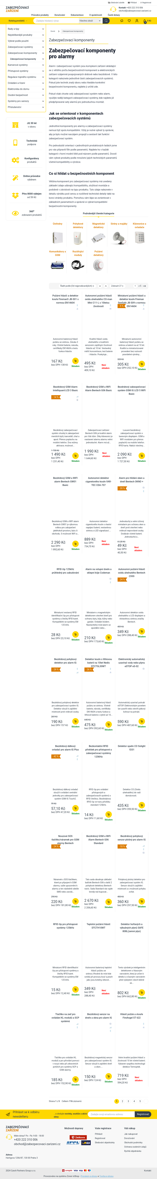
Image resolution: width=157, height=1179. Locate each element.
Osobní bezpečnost (18, 95)
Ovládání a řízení (16, 83)
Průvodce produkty (40, 15)
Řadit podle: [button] (77, 286)
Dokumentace (77, 15)
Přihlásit (98, 1134)
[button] (136, 20)
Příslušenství (14, 107)
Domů (53, 31)
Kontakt (122, 7)
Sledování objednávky (105, 1142)
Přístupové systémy (18, 71)
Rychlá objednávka (132, 1151)
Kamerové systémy (18, 65)
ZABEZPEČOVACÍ (17, 9)
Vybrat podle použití (18, 41)
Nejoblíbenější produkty (20, 35)
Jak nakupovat (131, 1134)
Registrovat (143, 1114)
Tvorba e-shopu (106, 1176)
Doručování (60, 15)
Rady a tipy (13, 29)
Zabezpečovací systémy (20, 47)
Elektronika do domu (18, 89)
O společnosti (95, 15)
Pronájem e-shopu (89, 1176)
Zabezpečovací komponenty (22, 53)
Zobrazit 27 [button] (117, 286)
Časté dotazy (114, 15)
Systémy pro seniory (18, 101)
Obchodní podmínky (133, 1142)
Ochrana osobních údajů (135, 1147)
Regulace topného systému (22, 77)
